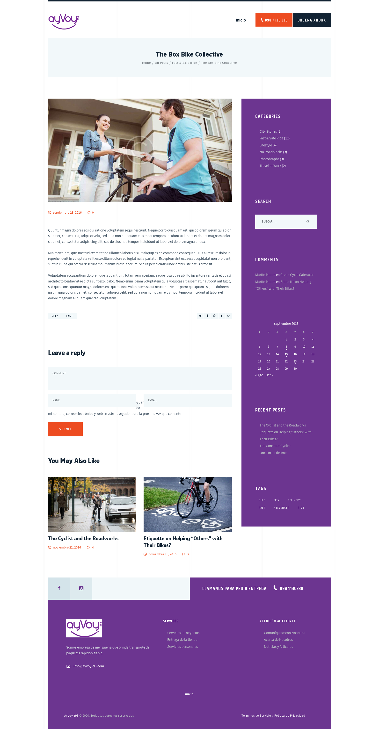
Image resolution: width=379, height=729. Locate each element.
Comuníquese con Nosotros (284, 633)
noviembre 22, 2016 (67, 547)
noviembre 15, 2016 (162, 554)
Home (146, 63)
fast (69, 316)
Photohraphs (269, 159)
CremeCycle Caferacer (296, 275)
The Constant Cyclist (275, 446)
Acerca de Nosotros (278, 639)
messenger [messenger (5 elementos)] (281, 507)
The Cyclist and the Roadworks (83, 538)
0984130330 (291, 588)
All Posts (161, 63)
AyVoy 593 (71, 716)
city (55, 316)
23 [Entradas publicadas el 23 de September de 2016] (295, 361)
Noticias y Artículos (278, 646)
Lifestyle (266, 145)
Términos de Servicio (256, 716)
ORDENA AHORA (312, 20)
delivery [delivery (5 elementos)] (294, 500)
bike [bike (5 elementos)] (262, 500)
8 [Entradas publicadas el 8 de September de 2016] (286, 347)
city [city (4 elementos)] (276, 500)
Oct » (269, 375)
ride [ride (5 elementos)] (301, 507)
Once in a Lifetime (273, 453)
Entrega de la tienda (182, 639)
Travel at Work (270, 166)
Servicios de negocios (183, 633)
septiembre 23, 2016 (67, 212)
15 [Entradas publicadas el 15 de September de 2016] (286, 354)
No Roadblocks (271, 152)
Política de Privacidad (289, 716)
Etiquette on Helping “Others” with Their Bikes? (183, 542)
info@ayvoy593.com (88, 666)
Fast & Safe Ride (184, 63)
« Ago (259, 375)
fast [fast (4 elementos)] (262, 507)
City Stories (268, 131)
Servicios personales (182, 646)
